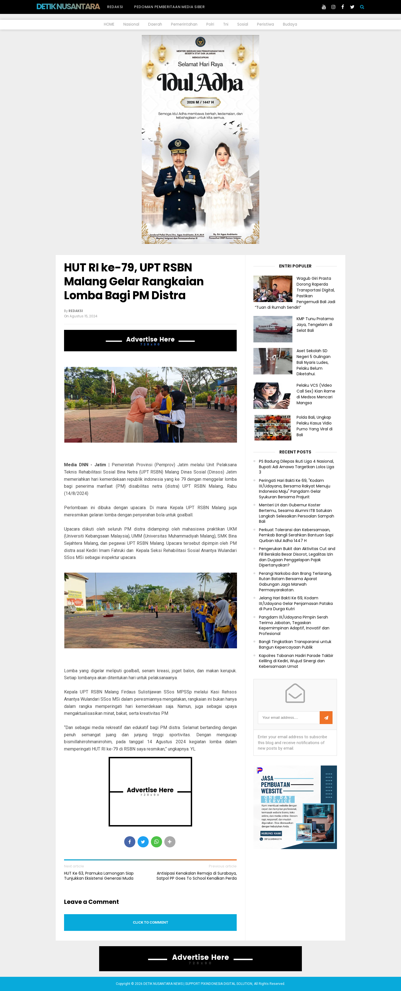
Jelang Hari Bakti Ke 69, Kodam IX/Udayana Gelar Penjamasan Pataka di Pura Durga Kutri (296, 603)
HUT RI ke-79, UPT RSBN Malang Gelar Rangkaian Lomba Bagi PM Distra (134, 281)
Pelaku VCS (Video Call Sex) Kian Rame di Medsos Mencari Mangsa (316, 393)
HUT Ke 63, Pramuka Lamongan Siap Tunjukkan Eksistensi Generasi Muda (99, 876)
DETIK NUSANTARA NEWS (78, 6)
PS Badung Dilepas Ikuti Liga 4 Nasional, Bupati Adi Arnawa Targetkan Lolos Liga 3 (296, 467)
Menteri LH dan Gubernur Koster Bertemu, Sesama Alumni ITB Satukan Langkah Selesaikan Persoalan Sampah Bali (296, 513)
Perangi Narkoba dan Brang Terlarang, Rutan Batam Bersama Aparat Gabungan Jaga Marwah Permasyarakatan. (295, 582)
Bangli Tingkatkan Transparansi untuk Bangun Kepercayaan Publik (295, 644)
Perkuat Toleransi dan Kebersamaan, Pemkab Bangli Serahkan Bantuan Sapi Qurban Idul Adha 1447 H (296, 535)
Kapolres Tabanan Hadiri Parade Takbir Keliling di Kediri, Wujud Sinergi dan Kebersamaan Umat (296, 661)
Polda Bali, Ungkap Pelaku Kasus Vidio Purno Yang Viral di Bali (314, 425)
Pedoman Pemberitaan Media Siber (169, 6)
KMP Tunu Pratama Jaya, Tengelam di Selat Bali (315, 324)
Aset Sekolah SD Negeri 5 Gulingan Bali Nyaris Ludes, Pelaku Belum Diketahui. (314, 362)
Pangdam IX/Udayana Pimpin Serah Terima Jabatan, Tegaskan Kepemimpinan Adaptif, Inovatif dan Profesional (294, 625)
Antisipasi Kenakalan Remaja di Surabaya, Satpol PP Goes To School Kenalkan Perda (197, 876)
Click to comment (150, 922)
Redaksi (115, 6)
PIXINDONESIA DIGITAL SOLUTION (226, 984)
